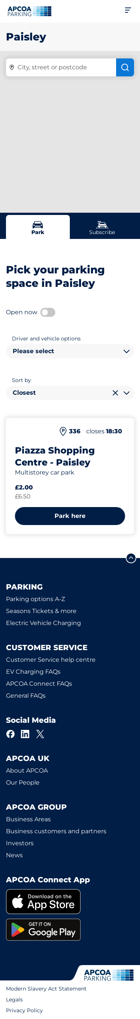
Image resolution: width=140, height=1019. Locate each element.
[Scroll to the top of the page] (131, 558)
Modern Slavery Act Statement (46, 988)
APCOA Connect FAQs (39, 683)
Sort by (21, 380)
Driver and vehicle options (46, 338)
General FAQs (26, 695)
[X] (40, 734)
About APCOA (27, 770)
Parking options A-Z (35, 599)
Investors (20, 843)
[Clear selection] (115, 393)
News (14, 855)
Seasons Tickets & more (41, 611)
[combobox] (70, 351)
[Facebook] (10, 734)
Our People (23, 782)
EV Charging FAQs (33, 671)
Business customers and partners (56, 831)
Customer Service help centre (51, 659)
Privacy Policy (24, 1010)
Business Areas (28, 819)
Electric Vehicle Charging (43, 623)
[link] (70, 901)
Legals (14, 999)
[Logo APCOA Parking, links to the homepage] (29, 11)
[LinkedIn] (25, 734)
